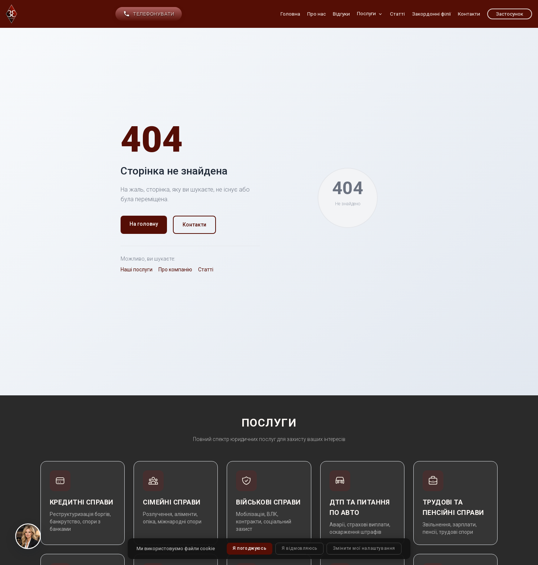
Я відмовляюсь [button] (299, 548)
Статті (205, 269)
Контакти (194, 225)
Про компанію (175, 269)
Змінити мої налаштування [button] (364, 548)
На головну (143, 224)
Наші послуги (136, 269)
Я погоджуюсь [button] (249, 548)
